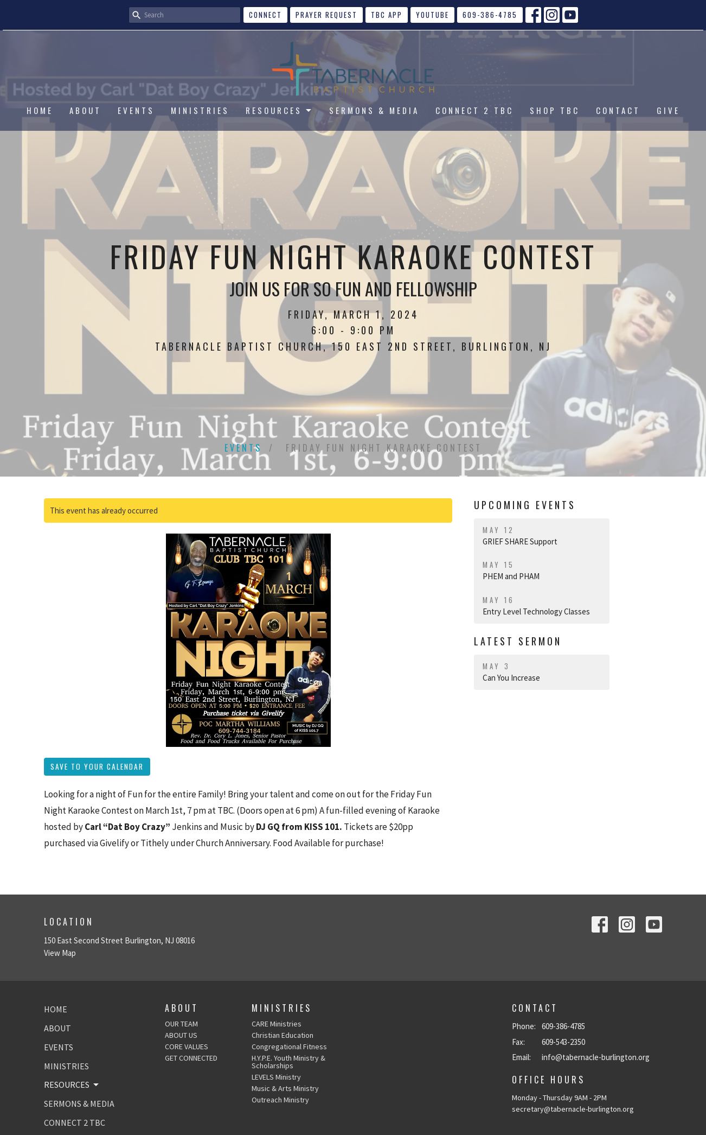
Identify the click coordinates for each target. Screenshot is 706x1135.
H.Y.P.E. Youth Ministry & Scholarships (288, 1061)
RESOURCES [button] (72, 1084)
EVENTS (136, 110)
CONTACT (618, 110)
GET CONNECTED (191, 1058)
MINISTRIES (200, 110)
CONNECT (265, 14)
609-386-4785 (490, 14)
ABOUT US (181, 1035)
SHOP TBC (555, 110)
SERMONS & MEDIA (374, 110)
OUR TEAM (181, 1024)
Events (243, 447)
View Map (60, 953)
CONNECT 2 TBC (474, 110)
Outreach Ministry (280, 1100)
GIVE (668, 110)
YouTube (432, 14)
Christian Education (282, 1035)
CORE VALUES (186, 1046)
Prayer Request (326, 14)
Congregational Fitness (289, 1046)
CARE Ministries (276, 1024)
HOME (40, 110)
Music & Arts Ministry (285, 1088)
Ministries (282, 1007)
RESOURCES (279, 110)
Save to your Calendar (97, 766)
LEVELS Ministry (276, 1077)
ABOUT (85, 110)
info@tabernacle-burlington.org (596, 1057)
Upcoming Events (525, 505)
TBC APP (386, 14)
